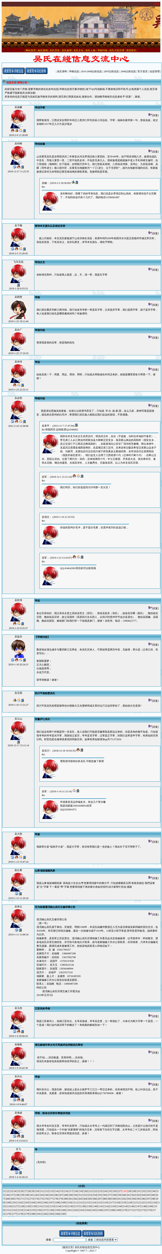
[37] (13, 1194)
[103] (27, 1202)
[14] (57, 1191)
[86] (95, 1198)
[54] (95, 1194)
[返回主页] (68, 1247)
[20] (86, 1191)
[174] (149, 1210)
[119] (123, 1202)
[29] (129, 1191)
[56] (105, 1194)
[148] (144, 1206)
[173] (143, 1210)
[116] (105, 1202)
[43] (42, 1194)
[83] (80, 1198)
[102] (20, 1202)
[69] (13, 1198)
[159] (57, 1210)
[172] (137, 1210)
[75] (42, 1198)
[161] (69, 1210)
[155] (33, 1210)
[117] (111, 1202)
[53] (90, 1194)
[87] (100, 1198)
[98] (153, 1198)
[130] (34, 1206)
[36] (8, 1194)
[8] (29, 1191)
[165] (94, 1210)
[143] (113, 1206)
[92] (124, 1198)
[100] (8, 1202)
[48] (66, 1194)
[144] (120, 1206)
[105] (39, 1202)
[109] (63, 1202)
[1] (4, 1191)
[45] (51, 1194)
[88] (105, 1198)
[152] (14, 1210)
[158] (51, 1210)
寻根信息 (74, 71)
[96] (144, 1198)
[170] (124, 1210)
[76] (47, 1198)
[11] (42, 1191)
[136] (71, 1206)
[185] (63, 1213)
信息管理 (155, 71)
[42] (37, 1194)
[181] (39, 1213)
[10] (37, 1191)
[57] (110, 1194)
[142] (107, 1206)
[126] (9, 1206)
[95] (139, 1198)
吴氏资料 (62, 71)
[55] (100, 1194)
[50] (76, 1194)
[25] (110, 1191)
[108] (57, 1202)
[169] (118, 1210)
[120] (129, 1202)
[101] (14, 1202)
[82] (76, 1198)
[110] (69, 1202)
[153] (20, 1210)
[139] (89, 1206)
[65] (148, 1194)
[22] (95, 1191)
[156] (39, 1210)
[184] (57, 1213)
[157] (45, 1210)
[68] (8, 1198)
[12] (47, 1191)
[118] (117, 1202)
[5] (18, 1191)
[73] (32, 1198)
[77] (51, 1198)
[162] (75, 1210)
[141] (101, 1206)
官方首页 (143, 71)
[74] (37, 1198)
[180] (33, 1213)
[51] (80, 1194)
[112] (81, 1202)
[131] (40, 1206)
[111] (75, 1202)
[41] (32, 1194)
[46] (56, 1194)
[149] (150, 1206)
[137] (77, 1206)
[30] (134, 1191)
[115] (99, 1202)
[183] (51, 1213)
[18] (76, 1191)
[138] (83, 1206)
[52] (85, 1194)
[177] (14, 1213)
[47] (61, 1194)
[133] (52, 1206)
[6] (22, 1191)
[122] (142, 1202)
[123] (148, 1202)
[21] (91, 1191)
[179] (27, 1213)
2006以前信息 (128, 71)
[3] (11, 1191)
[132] (46, 1206)
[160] (63, 1210)
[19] (81, 1191)
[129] (28, 1206)
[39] (22, 1194)
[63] (139, 1194)
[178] (20, 1213)
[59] (119, 1194)
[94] (134, 1198)
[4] (15, 1191)
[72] (27, 1198)
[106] (45, 1202)
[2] (8, 1191)
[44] (47, 1194)
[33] (149, 1191)
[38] (17, 1194)
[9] (33, 1191)
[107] (51, 1202)
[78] (56, 1198)
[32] (144, 1191)
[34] (154, 1191)
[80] (66, 1198)
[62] (134, 1194)
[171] (131, 1210)
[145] (126, 1206)
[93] (129, 1198)
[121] (136, 1202)
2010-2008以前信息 (91, 71)
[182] (45, 1213)
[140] (95, 1206)
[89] (110, 1198)
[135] (65, 1206)
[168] (112, 1210)
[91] (119, 1198)
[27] (120, 1191)
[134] (58, 1206)
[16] (66, 1191)
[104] (33, 1202)
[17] (71, 1191)
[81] (71, 1198)
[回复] (153, 115)
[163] (82, 1210)
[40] (27, 1194)
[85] (90, 1198)
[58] (114, 1194)
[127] (16, 1206)
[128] (22, 1206)
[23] (100, 1191)
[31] (139, 1191)
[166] (100, 1210)
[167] (106, 1210)
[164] (88, 1210)
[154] (27, 1210)
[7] (25, 1191)
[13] (52, 1191)
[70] (17, 1198)
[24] (105, 1191)
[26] (115, 1191)
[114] (93, 1202)
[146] (132, 1206)
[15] (61, 1191)
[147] (138, 1206)
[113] (87, 1202)
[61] (129, 1194)
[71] (22, 1198)
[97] (148, 1198)
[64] (144, 1194)
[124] (154, 1202)
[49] (71, 1194)
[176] (8, 1213)
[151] (8, 1210)
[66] (153, 1194)
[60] (124, 1194)
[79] (61, 1198)
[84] (85, 1198)
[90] (114, 1198)
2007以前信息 (111, 71)
